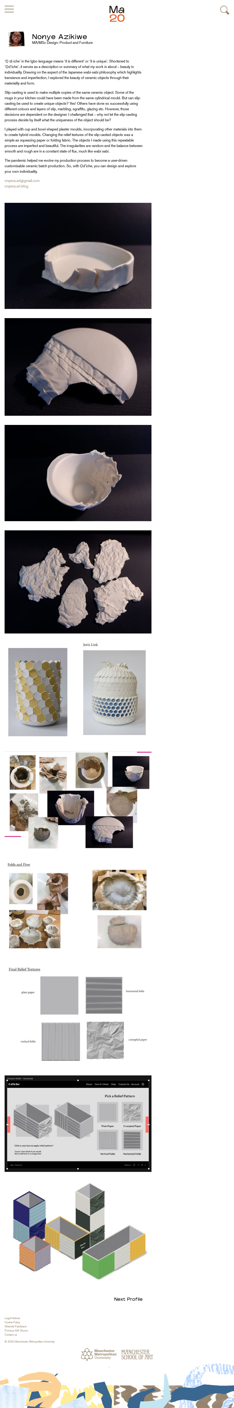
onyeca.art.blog (16, 186)
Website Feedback (16, 1326)
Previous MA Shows (16, 1330)
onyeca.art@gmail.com (22, 180)
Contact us (11, 1334)
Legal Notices (12, 1318)
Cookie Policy (12, 1322)
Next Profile (128, 1299)
